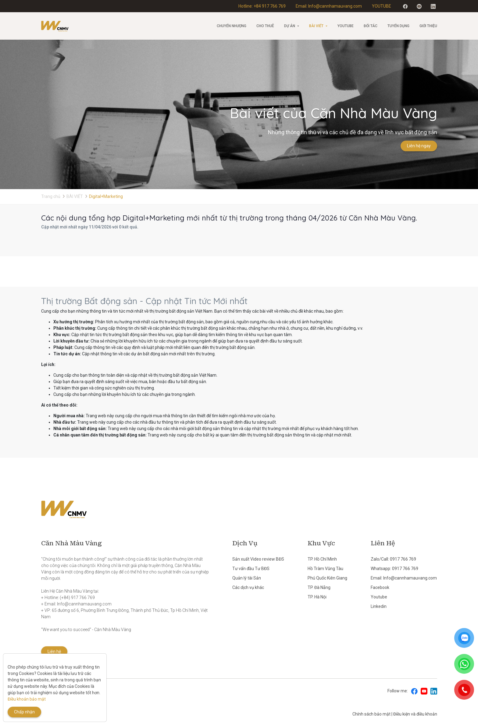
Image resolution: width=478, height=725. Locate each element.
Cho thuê (265, 26)
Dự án (289, 26)
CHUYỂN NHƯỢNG (231, 26)
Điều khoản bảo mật (27, 699)
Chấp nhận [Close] (24, 711)
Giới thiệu (428, 26)
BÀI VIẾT (316, 26)
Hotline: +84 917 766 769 (262, 6)
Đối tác (370, 26)
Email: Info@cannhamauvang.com (329, 6)
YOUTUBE (381, 6)
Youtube (345, 26)
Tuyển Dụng (398, 26)
